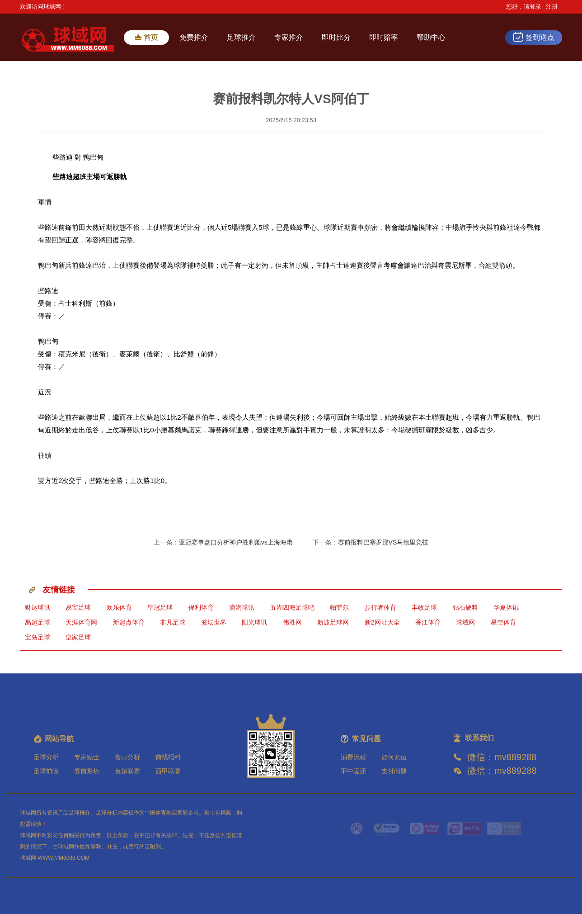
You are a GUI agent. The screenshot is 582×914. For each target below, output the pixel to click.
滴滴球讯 (241, 607)
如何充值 (394, 757)
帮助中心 (431, 37)
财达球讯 (37, 607)
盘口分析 (127, 757)
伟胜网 (292, 622)
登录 (535, 6)
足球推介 (241, 37)
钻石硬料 (465, 607)
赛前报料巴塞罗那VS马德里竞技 (383, 542)
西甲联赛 (168, 771)
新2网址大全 (382, 622)
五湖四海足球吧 (292, 607)
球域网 (465, 622)
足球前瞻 (46, 771)
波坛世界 (213, 622)
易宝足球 (78, 607)
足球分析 (46, 757)
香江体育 (428, 622)
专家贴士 (86, 757)
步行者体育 (380, 607)
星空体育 (503, 622)
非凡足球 (172, 622)
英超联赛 (127, 771)
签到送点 (533, 37)
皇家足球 (78, 637)
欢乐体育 (119, 607)
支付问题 (394, 771)
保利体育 (201, 607)
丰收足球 (424, 607)
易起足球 (37, 622)
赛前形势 (86, 771)
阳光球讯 (254, 622)
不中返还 (353, 771)
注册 (552, 6)
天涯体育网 (81, 622)
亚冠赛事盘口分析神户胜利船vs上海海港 (236, 542)
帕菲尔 (339, 607)
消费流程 (353, 757)
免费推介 (193, 37)
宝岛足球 (37, 637)
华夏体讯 (506, 607)
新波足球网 (333, 622)
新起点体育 (129, 622)
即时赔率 (383, 37)
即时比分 (336, 37)
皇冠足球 (160, 607)
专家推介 (288, 37)
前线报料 (168, 757)
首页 (146, 37)
